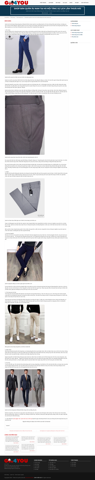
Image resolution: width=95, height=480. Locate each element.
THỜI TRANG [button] (43, 2)
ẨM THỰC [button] (58, 2)
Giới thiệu (6, 474)
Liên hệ (12, 474)
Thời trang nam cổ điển (77, 34)
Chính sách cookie (19, 474)
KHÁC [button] (71, 2)
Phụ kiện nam (75, 36)
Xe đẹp (36, 469)
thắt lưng (30, 418)
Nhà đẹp (37, 464)
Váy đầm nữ (52, 462)
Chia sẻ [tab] (7, 425)
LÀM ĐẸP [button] (51, 2)
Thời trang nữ (75, 23)
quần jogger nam (16, 418)
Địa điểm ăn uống (54, 469)
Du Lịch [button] (65, 2)
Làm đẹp (37, 466)
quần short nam (24, 418)
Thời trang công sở (76, 25)
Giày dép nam (84, 2)
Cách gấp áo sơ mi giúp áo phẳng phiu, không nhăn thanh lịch (52, 430)
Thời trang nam (19, 17)
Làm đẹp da (52, 466)
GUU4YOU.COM (29, 477)
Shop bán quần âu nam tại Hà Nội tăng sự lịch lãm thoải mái (38, 17)
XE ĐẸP (77, 2)
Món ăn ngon (53, 467)
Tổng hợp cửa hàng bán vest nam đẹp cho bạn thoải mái (21, 430)
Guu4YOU (7, 17)
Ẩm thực (37, 467)
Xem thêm (16, 443)
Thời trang (12, 17)
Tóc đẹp (51, 464)
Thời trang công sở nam (77, 32)
